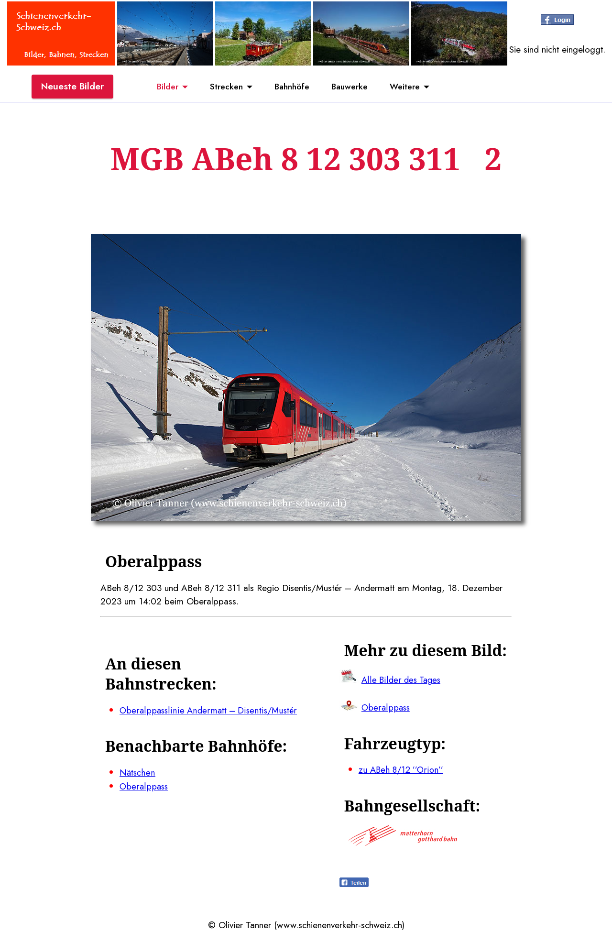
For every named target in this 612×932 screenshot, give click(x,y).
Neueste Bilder (72, 87)
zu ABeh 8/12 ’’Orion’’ (402, 769)
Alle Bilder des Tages (402, 679)
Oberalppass (144, 786)
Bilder (157, 87)
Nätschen (137, 772)
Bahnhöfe (291, 87)
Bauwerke (354, 87)
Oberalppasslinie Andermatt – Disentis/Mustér (209, 710)
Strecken (221, 87)
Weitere (414, 87)
